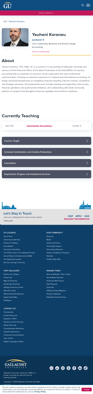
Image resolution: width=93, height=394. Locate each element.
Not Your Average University (14, 262)
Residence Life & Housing (13, 322)
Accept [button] (86, 389)
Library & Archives (53, 243)
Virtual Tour (8, 277)
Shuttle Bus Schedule (12, 284)
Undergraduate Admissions (14, 328)
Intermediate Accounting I (39, 125)
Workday (49, 256)
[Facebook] (74, 368)
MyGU (48, 239)
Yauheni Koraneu (49, 34)
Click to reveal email (40, 51)
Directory (49, 236)
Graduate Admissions (12, 331)
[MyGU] (51, 368)
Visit (70, 216)
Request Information (76, 219)
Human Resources (11, 315)
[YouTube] (57, 368)
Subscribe (50, 287)
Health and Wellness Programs (57, 252)
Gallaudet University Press (56, 297)
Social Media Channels (54, 277)
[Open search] (83, 5)
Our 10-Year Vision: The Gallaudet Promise (19, 252)
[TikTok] (86, 368)
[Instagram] (63, 368)
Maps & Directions (10, 281)
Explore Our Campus (11, 274)
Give (86, 216)
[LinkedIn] (80, 368)
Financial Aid (8, 312)
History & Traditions (11, 243)
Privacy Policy (40, 391)
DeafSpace (8, 300)
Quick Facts (8, 236)
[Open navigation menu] (88, 5)
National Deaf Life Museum (14, 294)
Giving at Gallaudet (53, 294)
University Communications (14, 335)
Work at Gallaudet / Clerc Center (58, 274)
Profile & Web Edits (53, 259)
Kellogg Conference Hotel (13, 287)
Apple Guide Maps (10, 297)
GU (5, 21)
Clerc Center (8, 338)
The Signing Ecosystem (12, 259)
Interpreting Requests (54, 249)
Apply (79, 216)
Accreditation (8, 246)
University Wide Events (55, 281)
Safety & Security (10, 325)
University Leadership (12, 239)
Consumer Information (12, 249)
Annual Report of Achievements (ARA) (18, 256)
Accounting (37, 47)
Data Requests (52, 284)
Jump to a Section (46, 13)
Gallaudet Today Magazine (56, 290)
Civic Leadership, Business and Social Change (54, 43)
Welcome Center (10, 290)
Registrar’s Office (10, 318)
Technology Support (54, 246)
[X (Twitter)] (68, 368)
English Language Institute (13, 341)
